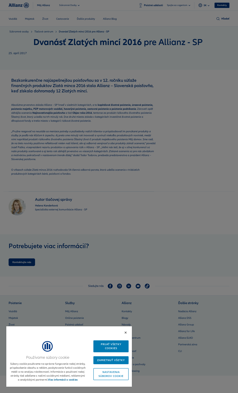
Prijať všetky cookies (111, 346)
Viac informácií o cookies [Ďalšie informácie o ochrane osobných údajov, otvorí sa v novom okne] (63, 379)
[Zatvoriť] (125, 332)
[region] (69, 356)
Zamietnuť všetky (111, 360)
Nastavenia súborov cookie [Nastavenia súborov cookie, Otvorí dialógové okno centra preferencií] (111, 374)
